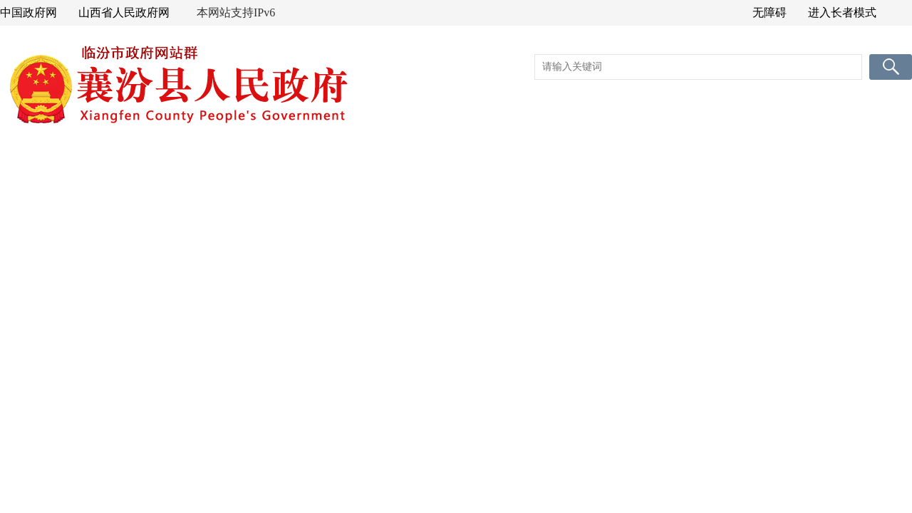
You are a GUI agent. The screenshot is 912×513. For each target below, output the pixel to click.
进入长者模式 (842, 12)
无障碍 (769, 12)
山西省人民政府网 (124, 12)
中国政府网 (28, 12)
